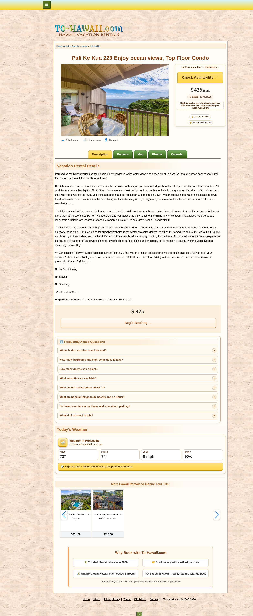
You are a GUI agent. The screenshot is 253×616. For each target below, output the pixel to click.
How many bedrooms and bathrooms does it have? (91, 359)
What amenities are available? (78, 378)
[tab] (100, 154)
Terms (127, 595)
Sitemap (154, 595)
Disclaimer (140, 595)
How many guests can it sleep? (79, 369)
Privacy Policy (112, 595)
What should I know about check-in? (82, 387)
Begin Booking (136, 323)
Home (86, 595)
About (96, 595)
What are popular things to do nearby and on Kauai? (92, 397)
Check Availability (197, 77)
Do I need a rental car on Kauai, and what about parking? (95, 406)
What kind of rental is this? (76, 415)
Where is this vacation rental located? (83, 350)
